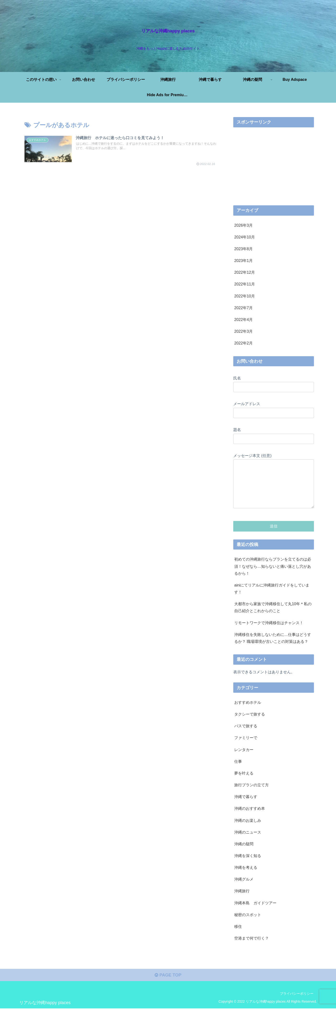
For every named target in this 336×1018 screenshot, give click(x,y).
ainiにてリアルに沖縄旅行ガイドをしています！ (271, 598)
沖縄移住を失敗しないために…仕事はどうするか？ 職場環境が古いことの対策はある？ (272, 647)
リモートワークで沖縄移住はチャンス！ (268, 632)
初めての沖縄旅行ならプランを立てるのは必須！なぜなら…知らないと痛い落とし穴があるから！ (272, 576)
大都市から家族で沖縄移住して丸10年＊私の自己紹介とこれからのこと (273, 616)
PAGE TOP (168, 984)
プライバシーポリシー (296, 1003)
